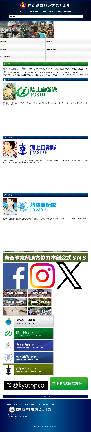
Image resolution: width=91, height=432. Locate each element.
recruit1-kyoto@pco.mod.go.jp (15, 418)
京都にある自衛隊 (51, 49)
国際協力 (49, 41)
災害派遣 (3, 49)
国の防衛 (3, 41)
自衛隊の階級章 (5, 57)
